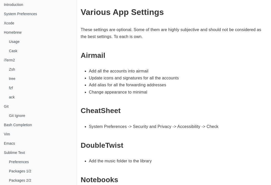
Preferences (19, 162)
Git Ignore (17, 116)
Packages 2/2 (20, 180)
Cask (13, 51)
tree (12, 79)
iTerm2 (9, 60)
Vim (7, 134)
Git (6, 106)
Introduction (13, 5)
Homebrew (13, 32)
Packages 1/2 (20, 171)
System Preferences (20, 14)
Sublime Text (14, 153)
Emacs (9, 143)
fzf (11, 88)
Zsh (12, 69)
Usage (14, 42)
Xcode (9, 23)
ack (12, 97)
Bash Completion (18, 125)
